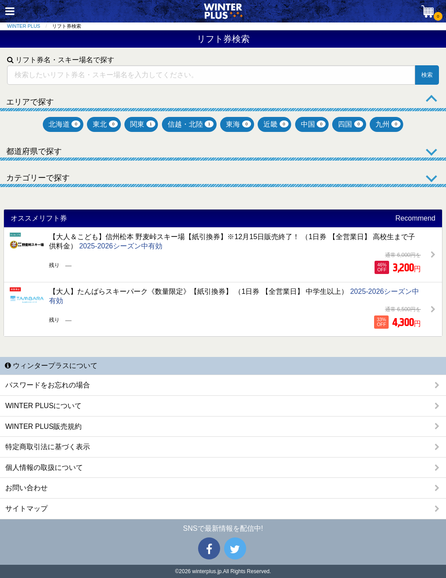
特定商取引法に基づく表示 (47, 446)
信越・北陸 (191, 124)
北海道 (65, 124)
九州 (388, 124)
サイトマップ (26, 508)
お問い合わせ (26, 488)
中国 (313, 124)
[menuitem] (29, 26)
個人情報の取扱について (44, 467)
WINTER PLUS (23, 26)
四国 (350, 124)
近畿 (276, 124)
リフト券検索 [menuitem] (66, 26)
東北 (105, 124)
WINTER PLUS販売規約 (43, 426)
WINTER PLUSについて (43, 405)
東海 (238, 124)
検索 (427, 74)
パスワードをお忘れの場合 (47, 385)
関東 (142, 124)
